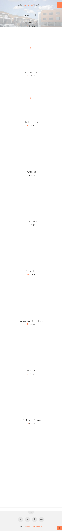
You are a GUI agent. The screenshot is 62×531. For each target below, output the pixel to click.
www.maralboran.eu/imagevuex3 (33, 526)
